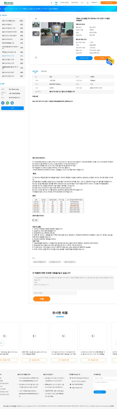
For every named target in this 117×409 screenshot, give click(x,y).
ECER (112, 406)
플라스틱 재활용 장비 (12, 21)
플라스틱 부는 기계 (12, 63)
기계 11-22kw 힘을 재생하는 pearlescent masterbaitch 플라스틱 (29, 393)
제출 (42, 299)
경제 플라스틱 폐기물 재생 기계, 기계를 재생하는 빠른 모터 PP (29, 386)
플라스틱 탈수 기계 (12, 60)
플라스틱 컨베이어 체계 (12, 32)
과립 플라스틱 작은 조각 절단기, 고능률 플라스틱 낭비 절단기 (54, 379)
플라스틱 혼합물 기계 (39, 262)
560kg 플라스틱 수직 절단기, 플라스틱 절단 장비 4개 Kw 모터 (54, 386)
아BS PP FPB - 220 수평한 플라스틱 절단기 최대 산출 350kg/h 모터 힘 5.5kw (54, 393)
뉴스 (1, 386)
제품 (1, 381)
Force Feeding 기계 (12, 43)
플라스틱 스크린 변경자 (12, 36)
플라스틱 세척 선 (12, 39)
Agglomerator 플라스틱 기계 (12, 67)
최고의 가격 (84, 58)
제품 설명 (44, 71)
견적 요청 (109, 2)
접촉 (12, 108)
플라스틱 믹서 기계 (12, 56)
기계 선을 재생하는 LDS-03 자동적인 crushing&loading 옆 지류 (29, 379)
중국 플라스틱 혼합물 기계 (11, 406)
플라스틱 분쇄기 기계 (12, 28)
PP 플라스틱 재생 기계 (12, 52)
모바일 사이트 (4, 391)
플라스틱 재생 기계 (12, 76)
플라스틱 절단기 (12, 25)
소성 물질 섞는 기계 (55, 262)
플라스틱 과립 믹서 (70, 262)
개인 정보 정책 (4, 394)
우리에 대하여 (4, 383)
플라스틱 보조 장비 (12, 72)
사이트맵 (2, 389)
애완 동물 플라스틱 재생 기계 (12, 47)
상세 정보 (35, 71)
